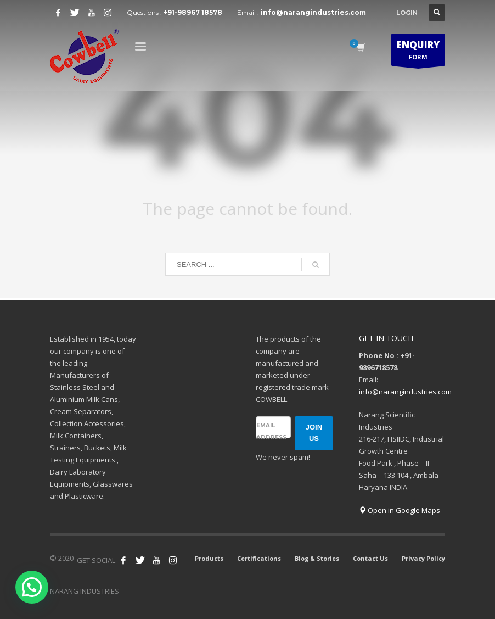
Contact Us (370, 558)
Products (209, 558)
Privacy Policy (423, 558)
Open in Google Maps (399, 510)
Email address (271, 431)
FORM (418, 52)
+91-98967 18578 (193, 12)
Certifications (259, 558)
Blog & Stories (317, 558)
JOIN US (314, 433)
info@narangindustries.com (313, 12)
